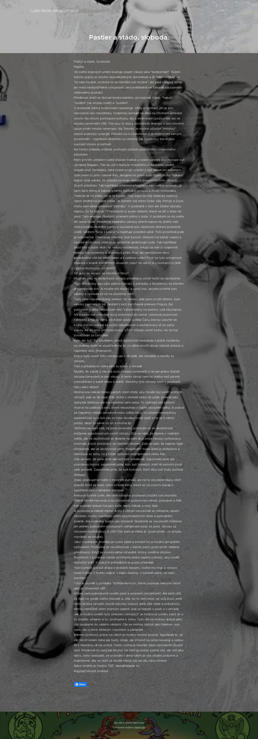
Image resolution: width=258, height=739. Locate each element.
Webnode (139, 727)
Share (80, 684)
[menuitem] (118, 11)
